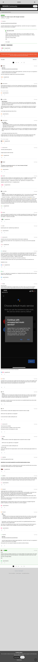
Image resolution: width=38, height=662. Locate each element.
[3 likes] (5, 141)
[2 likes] (5, 77)
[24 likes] (5, 48)
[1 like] (4, 93)
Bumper (3, 65)
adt (2, 271)
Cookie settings (18, 573)
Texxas (3, 378)
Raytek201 (4, 534)
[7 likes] (5, 219)
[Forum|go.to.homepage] (10, 6)
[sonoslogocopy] (19, 2)
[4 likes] (5, 265)
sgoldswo (3, 475)
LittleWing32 (4, 251)
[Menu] (3, 2)
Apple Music (3, 45)
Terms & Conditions (12, 573)
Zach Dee (4, 21)
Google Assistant (9, 45)
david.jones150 (4, 147)
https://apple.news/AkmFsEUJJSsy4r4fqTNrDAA (9, 23)
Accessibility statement (25, 573)
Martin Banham (4, 83)
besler (3, 225)
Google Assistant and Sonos (6, 12)
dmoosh (3, 175)
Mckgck (3, 283)
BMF (3, 391)
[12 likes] (5, 184)
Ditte (3, 550)
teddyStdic (4, 457)
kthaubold (4, 489)
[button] (1, 6)
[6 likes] (5, 469)
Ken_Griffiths (4, 99)
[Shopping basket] (34, 2)
